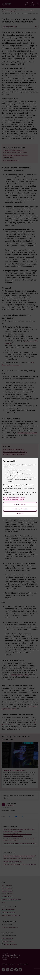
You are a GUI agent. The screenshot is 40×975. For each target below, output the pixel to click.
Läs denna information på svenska (13, 500)
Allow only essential (20, 504)
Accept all (20, 513)
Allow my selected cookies (20, 509)
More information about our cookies (14, 498)
